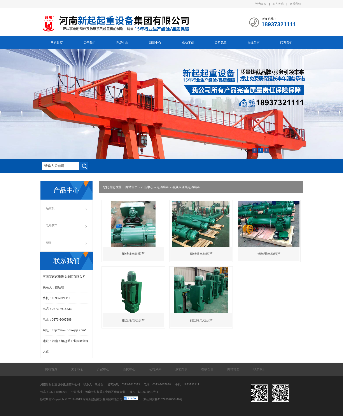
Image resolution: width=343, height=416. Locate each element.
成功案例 (188, 42)
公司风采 (221, 42)
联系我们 (295, 3)
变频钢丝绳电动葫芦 (186, 187)
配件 (49, 242)
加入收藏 (278, 3)
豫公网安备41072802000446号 (162, 399)
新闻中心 (155, 42)
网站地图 (233, 369)
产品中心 (122, 42)
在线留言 (253, 42)
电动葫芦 (163, 187)
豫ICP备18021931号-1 (144, 391)
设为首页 (261, 3)
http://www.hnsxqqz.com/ (69, 330)
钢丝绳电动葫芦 (133, 254)
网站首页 (57, 42)
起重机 (50, 208)
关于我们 (89, 42)
